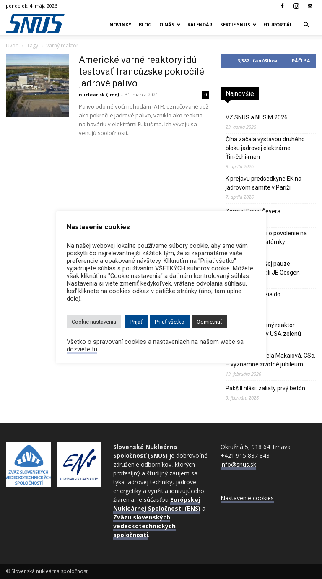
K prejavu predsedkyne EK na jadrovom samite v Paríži (263, 183)
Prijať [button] (136, 322)
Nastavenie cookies (247, 498)
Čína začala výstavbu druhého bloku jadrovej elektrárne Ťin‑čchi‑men (265, 148)
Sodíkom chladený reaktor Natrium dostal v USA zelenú (263, 329)
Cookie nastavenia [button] (94, 322)
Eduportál (277, 24)
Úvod (12, 45)
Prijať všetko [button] (169, 322)
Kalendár (200, 24)
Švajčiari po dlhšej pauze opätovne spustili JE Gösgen (263, 268)
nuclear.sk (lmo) (99, 94)
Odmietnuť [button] (209, 322)
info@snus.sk (238, 464)
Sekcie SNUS (238, 24)
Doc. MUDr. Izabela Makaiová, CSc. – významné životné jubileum (270, 360)
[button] (306, 25)
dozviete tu (82, 349)
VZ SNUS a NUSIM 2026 (257, 117)
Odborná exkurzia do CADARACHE (253, 298)
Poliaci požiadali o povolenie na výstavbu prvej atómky (266, 237)
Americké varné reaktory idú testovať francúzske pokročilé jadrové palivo (141, 71)
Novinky (120, 24)
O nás (170, 24)
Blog (145, 24)
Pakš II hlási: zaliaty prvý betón (265, 388)
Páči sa (301, 60)
